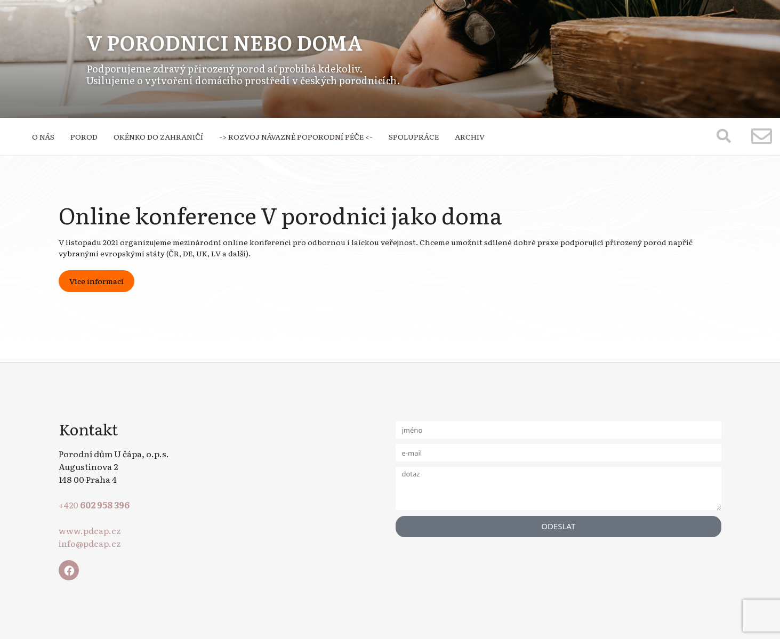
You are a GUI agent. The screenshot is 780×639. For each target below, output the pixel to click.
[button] (723, 135)
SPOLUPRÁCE (414, 136)
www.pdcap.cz (89, 530)
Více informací (96, 281)
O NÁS (43, 136)
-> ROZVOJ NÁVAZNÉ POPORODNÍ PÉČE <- (296, 136)
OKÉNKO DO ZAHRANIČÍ (158, 136)
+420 (94, 504)
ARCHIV (470, 136)
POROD (84, 136)
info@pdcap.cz (89, 543)
